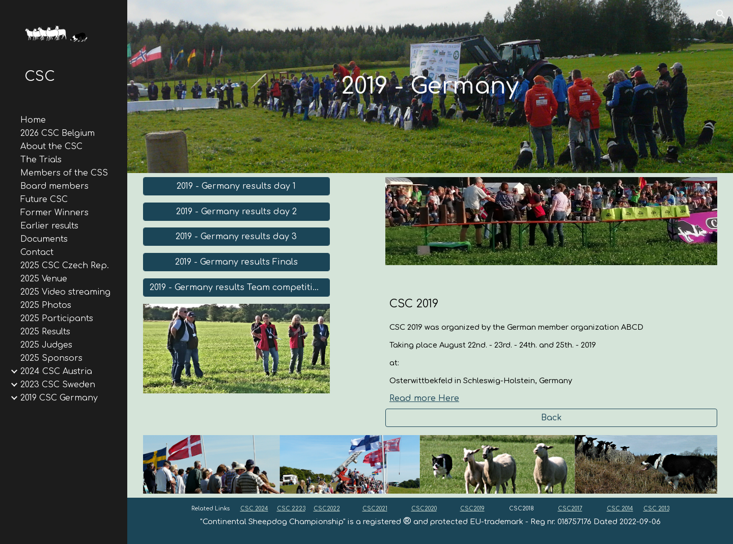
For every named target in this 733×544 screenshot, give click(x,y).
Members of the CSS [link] (64, 173)
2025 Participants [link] (56, 318)
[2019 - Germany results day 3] (236, 236)
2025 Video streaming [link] (65, 292)
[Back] (551, 418)
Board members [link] (54, 186)
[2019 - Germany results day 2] (236, 211)
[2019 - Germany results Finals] (236, 262)
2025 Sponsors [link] (51, 358)
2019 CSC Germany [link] (59, 398)
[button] (721, 14)
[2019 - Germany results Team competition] (236, 287)
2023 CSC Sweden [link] (57, 384)
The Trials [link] (41, 159)
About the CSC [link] (51, 146)
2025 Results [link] (45, 331)
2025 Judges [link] (46, 345)
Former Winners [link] (54, 212)
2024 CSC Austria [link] (56, 371)
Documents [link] (44, 239)
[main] (430, 86)
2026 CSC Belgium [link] (57, 133)
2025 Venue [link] (43, 278)
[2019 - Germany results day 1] (236, 186)
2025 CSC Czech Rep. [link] (64, 265)
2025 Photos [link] (45, 305)
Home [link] (33, 120)
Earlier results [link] (49, 226)
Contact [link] (36, 252)
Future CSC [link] (44, 199)
